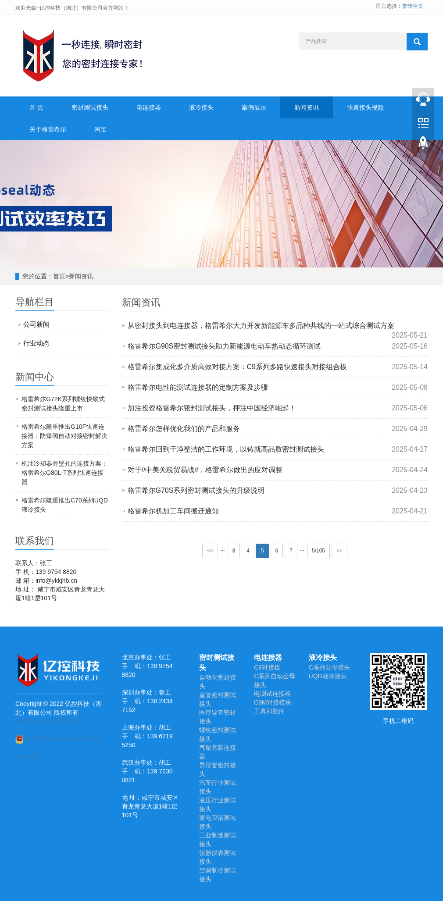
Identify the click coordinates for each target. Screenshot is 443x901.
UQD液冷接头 (328, 676)
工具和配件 (269, 711)
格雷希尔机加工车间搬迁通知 (173, 511)
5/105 (318, 551)
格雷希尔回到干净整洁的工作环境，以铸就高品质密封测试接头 (226, 449)
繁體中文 (412, 6)
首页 (59, 276)
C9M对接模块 (273, 702)
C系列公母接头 (329, 667)
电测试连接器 (272, 693)
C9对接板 (267, 667)
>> (339, 551)
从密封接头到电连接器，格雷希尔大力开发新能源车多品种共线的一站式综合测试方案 (261, 325)
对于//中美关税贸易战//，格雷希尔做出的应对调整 (205, 470)
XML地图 (27, 756)
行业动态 (36, 343)
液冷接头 (201, 107)
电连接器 (148, 107)
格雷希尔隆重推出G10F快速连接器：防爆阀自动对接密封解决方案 (64, 436)
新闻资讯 (306, 107)
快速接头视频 (365, 107)
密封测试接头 (89, 107)
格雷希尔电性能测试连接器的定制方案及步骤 (198, 387)
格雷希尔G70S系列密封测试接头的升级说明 (196, 490)
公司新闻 (36, 324)
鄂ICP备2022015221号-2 (49, 721)
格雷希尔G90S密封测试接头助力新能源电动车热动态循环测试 (224, 346)
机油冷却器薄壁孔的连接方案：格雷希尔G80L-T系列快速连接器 (64, 472)
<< (210, 551)
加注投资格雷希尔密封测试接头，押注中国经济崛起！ (212, 408)
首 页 (36, 107)
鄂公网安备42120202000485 (58, 738)
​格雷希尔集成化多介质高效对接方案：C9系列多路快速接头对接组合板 (237, 366)
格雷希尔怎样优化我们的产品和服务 (184, 428)
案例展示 (254, 107)
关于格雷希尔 (47, 129)
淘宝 (100, 129)
